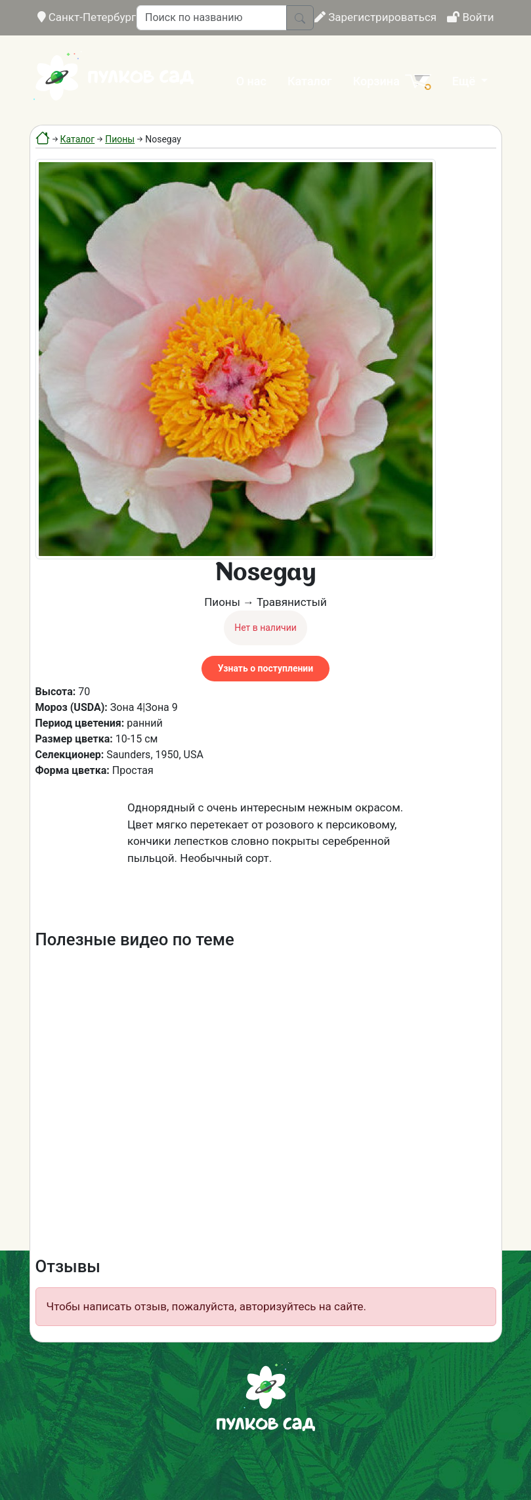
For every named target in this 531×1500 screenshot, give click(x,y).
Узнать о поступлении (265, 668)
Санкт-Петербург (87, 17)
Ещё (465, 81)
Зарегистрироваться (375, 17)
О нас (251, 81)
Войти (470, 17)
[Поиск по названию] (212, 17)
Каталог (309, 81)
